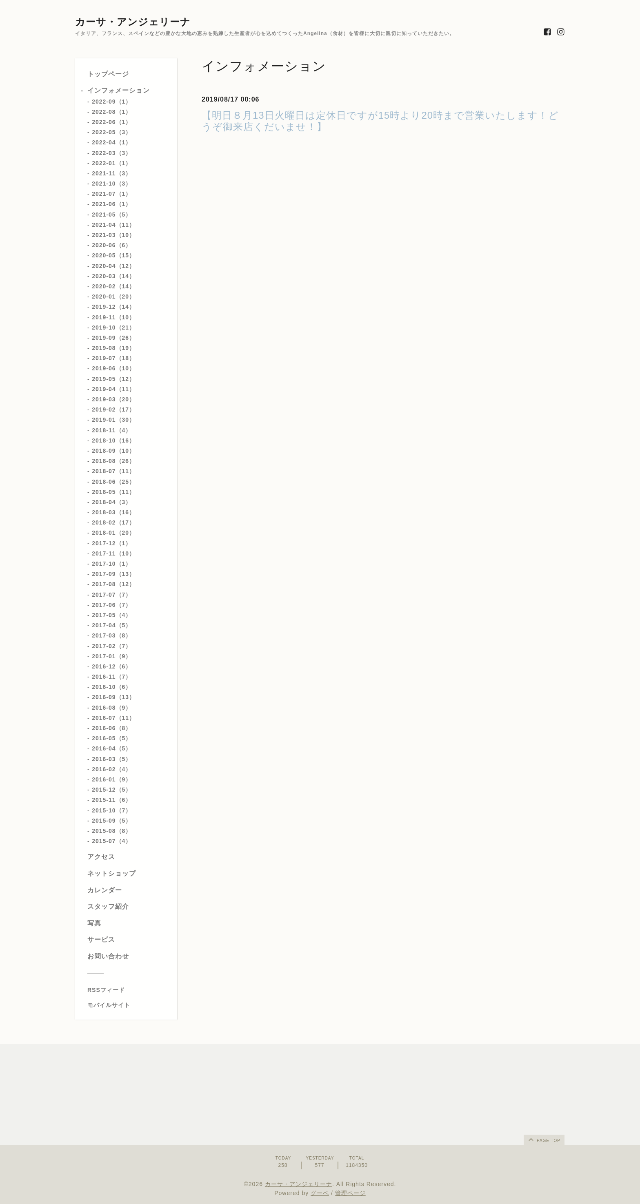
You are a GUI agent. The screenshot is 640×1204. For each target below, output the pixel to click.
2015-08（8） (111, 831)
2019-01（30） (113, 419)
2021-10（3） (111, 183)
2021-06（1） (111, 204)
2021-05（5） (111, 214)
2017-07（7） (111, 594)
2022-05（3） (111, 132)
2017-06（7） (111, 605)
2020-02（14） (113, 286)
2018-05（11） (113, 492)
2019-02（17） (113, 409)
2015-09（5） (111, 820)
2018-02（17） (113, 522)
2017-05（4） (111, 615)
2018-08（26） (113, 461)
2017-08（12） (113, 584)
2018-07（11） (113, 471)
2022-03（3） (111, 153)
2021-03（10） (113, 235)
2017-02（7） (111, 646)
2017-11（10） (113, 553)
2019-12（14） (113, 306)
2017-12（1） (111, 543)
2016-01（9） (111, 779)
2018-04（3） (111, 502)
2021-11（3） (111, 173)
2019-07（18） (113, 358)
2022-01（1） (111, 163)
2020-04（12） (113, 266)
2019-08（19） (113, 348)
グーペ (320, 1193)
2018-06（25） (113, 481)
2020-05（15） (113, 255)
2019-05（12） (113, 379)
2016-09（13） (113, 697)
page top (543, 1139)
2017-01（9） (111, 656)
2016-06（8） (111, 728)
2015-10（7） (111, 810)
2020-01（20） (113, 296)
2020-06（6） (111, 245)
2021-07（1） (111, 193)
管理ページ (350, 1193)
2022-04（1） (111, 142)
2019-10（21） (113, 327)
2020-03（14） (113, 276)
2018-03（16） (113, 512)
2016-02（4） (111, 769)
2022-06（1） (111, 122)
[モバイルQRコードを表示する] (129, 1004)
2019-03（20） (113, 399)
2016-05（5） (111, 738)
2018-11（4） (111, 430)
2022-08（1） (111, 111)
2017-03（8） (111, 635)
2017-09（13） (113, 574)
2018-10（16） (113, 440)
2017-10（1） (111, 563)
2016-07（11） (113, 718)
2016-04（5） (111, 748)
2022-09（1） (111, 101)
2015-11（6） (111, 800)
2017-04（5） (111, 625)
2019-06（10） (113, 368)
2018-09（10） (113, 450)
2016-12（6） (111, 666)
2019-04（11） (113, 389)
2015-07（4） (111, 841)
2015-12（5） (111, 789)
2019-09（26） (113, 337)
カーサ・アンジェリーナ (133, 21)
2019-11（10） (113, 317)
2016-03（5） (111, 759)
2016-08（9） (111, 707)
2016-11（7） (111, 676)
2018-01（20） (113, 532)
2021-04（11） (113, 224)
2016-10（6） (111, 687)
